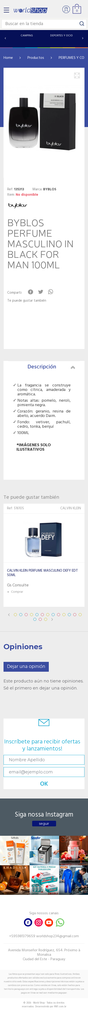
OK (44, 784)
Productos (35, 58)
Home (8, 58)
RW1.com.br (60, 1006)
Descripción (51, 367)
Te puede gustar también (26, 301)
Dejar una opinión (26, 667)
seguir (44, 823)
